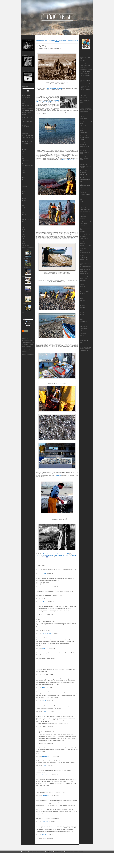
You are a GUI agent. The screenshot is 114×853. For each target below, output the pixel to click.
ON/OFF (81, 319)
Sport (23, 212)
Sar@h (81, 330)
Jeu (22, 179)
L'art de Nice (82, 139)
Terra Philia (82, 335)
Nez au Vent (82, 312)
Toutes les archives (25, 245)
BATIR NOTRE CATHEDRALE (27, 135)
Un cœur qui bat (83, 338)
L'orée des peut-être (83, 257)
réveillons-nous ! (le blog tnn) (85, 194)
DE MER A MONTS (25, 145)
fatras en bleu (82, 243)
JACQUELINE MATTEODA (85, 252)
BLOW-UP (82, 116)
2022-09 (23, 229)
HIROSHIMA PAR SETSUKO (27, 141)
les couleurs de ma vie (84, 164)
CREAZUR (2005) (47, 633)
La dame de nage (83, 261)
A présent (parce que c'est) (84, 209)
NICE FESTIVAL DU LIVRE (85, 179)
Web (23, 221)
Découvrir (23, 168)
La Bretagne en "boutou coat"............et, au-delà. (84, 260)
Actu (23, 153)
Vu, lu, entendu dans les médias (27, 219)
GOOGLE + (24, 119)
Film (23, 174)
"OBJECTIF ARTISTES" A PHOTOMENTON (26, 133)
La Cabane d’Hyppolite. (26, 267)
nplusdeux (82, 314)
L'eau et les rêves (88, 78)
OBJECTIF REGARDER (84, 316)
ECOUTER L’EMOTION (84, 238)
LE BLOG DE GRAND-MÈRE (85, 269)
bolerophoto (82, 219)
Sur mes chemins (83, 333)
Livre (23, 182)
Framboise (82, 86)
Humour (23, 177)
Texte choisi (24, 214)
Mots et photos (24, 189)
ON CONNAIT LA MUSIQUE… (85, 317)
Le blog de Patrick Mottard (84, 156)
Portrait (23, 207)
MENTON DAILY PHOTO (84, 303)
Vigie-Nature (82, 201)
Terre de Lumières (83, 102)
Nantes (23, 195)
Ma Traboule (82, 296)
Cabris (23, 312)
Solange (44, 711)
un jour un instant (25, 216)
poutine (60, 555)
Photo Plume (82, 324)
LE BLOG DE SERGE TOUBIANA (84, 159)
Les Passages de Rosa (84, 288)
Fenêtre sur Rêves (83, 132)
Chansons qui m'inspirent (26, 167)
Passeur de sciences (83, 321)
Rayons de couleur (83, 328)
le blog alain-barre (83, 150)
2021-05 (23, 236)
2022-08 (23, 231)
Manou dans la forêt (83, 170)
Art (22, 154)
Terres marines (24, 276)
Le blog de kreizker (83, 271)
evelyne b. (45, 648)
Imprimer (57, 556)
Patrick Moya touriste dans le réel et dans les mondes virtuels (86, 185)
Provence (23, 210)
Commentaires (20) (64, 554)
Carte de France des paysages (54, 88)
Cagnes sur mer (25, 163)
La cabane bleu (82, 142)
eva (81, 73)
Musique (23, 191)
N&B (23, 193)
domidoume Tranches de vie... (85, 234)
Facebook (49, 556)
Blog (23, 158)
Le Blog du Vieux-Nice (84, 273)
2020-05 (23, 243)
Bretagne (23, 161)
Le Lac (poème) (83, 63)
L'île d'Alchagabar (83, 255)
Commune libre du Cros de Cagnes (47, 101)
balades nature (82, 218)
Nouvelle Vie (24, 198)
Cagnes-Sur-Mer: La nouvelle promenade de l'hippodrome (27, 294)
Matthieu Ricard (83, 172)
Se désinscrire (28, 323)
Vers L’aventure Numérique (85, 344)
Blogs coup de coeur (25, 160)
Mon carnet (82, 309)
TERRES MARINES (25, 139)
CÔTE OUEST (82, 231)
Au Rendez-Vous (83, 216)
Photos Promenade (83, 326)
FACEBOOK (24, 114)
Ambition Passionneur (84, 214)
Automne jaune (82, 60)
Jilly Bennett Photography (84, 137)
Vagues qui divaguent (84, 340)
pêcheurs (50, 555)
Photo (23, 202)
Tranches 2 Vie (82, 337)
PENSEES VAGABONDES (84, 323)
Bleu (23, 156)
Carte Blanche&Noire (26, 97)
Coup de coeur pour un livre (85, 65)
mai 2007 (74, 238)
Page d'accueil (62, 40)
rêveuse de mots (83, 196)
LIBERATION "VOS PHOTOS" (27, 121)
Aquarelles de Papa (25, 303)
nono (81, 181)
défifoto (23, 170)
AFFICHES (24, 285)
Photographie (24, 203)
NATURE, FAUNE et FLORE (85, 310)
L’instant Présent (25, 99)
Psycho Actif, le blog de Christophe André (84, 192)
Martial (44, 574)
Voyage (23, 217)
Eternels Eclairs (83, 241)
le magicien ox (82, 161)
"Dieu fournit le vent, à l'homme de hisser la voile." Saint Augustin (86, 109)
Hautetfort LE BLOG (83, 248)
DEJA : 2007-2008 (83, 125)
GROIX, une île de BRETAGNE (85, 245)
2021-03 (23, 238)
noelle (81, 75)
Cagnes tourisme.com (68, 159)
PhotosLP (24, 103)
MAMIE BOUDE (83, 300)
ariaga (43, 687)
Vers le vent (82, 342)
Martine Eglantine (46, 756)
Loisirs (23, 184)
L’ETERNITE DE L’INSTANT (85, 295)
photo (64, 555)
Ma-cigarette (82, 298)
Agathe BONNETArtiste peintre (85, 211)
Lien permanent (53, 554)
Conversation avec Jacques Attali (86, 121)
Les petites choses (83, 289)
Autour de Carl (82, 114)
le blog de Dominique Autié (84, 100)
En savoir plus (80, 851)
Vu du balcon (82, 203)
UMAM (81, 199)
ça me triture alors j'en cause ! (85, 221)
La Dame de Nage (83, 144)
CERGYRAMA (82, 225)
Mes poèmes (24, 186)
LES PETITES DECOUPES (85, 291)
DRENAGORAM (83, 236)
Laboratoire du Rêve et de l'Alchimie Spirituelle (84, 148)
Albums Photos (25, 249)
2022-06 (23, 234)
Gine (81, 83)
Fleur (23, 175)
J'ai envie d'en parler (83, 135)
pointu (55, 555)
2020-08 (23, 241)
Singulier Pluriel (83, 197)
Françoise (82, 80)
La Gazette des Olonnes (84, 146)
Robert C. (44, 834)
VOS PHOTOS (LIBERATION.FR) (25, 126)
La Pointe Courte (25, 258)
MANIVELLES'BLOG (83, 302)
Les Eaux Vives (83, 286)
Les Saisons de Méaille (26, 181)
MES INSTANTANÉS (83, 174)
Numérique (24, 200)
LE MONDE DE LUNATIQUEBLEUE (83, 281)
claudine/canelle (46, 587)
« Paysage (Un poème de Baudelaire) (46, 40)
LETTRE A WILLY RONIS (26, 143)
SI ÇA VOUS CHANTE (84, 331)
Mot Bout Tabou (83, 177)
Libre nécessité (82, 293)
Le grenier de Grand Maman (85, 276)
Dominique (45, 821)
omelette (58, 475)
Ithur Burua (82, 250)
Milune (44, 700)
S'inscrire (28, 321)
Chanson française (83, 226)
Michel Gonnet (82, 307)
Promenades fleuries (25, 209)
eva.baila (81, 130)
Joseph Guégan (46, 775)
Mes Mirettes (82, 305)
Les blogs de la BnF (83, 162)
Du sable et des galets (84, 128)
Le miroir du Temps (83, 278)
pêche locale (44, 555)
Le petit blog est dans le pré (85, 282)
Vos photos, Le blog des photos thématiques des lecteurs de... (85, 348)
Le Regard (82, 284)
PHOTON (81, 187)
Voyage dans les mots (84, 350)
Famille (23, 172)
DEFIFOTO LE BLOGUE (26, 112)
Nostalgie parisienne (83, 67)
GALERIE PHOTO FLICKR (27, 117)
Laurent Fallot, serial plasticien (85, 266)
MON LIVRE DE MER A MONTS (28, 188)
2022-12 (23, 227)
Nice (23, 196)
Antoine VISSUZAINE (84, 111)
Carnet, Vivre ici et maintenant (27, 165)
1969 (23, 151)
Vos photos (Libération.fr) (84, 345)
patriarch (44, 602)
